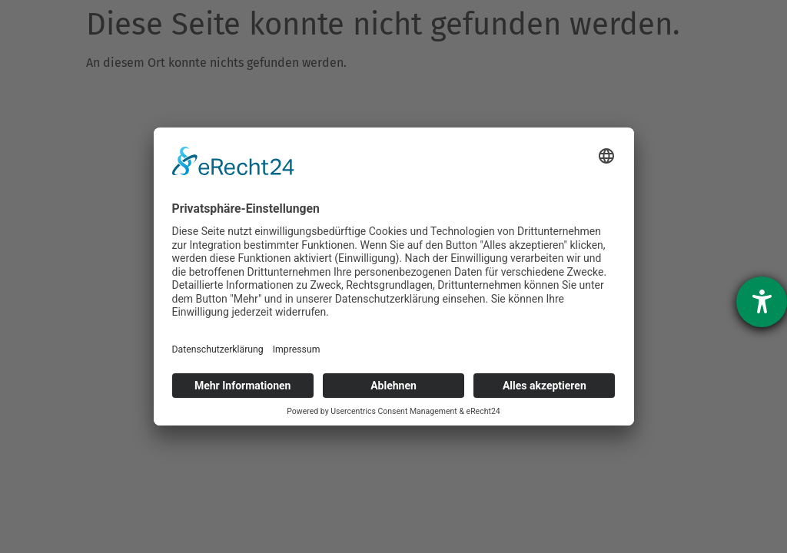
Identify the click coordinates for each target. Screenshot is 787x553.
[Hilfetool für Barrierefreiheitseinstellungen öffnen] (761, 301)
